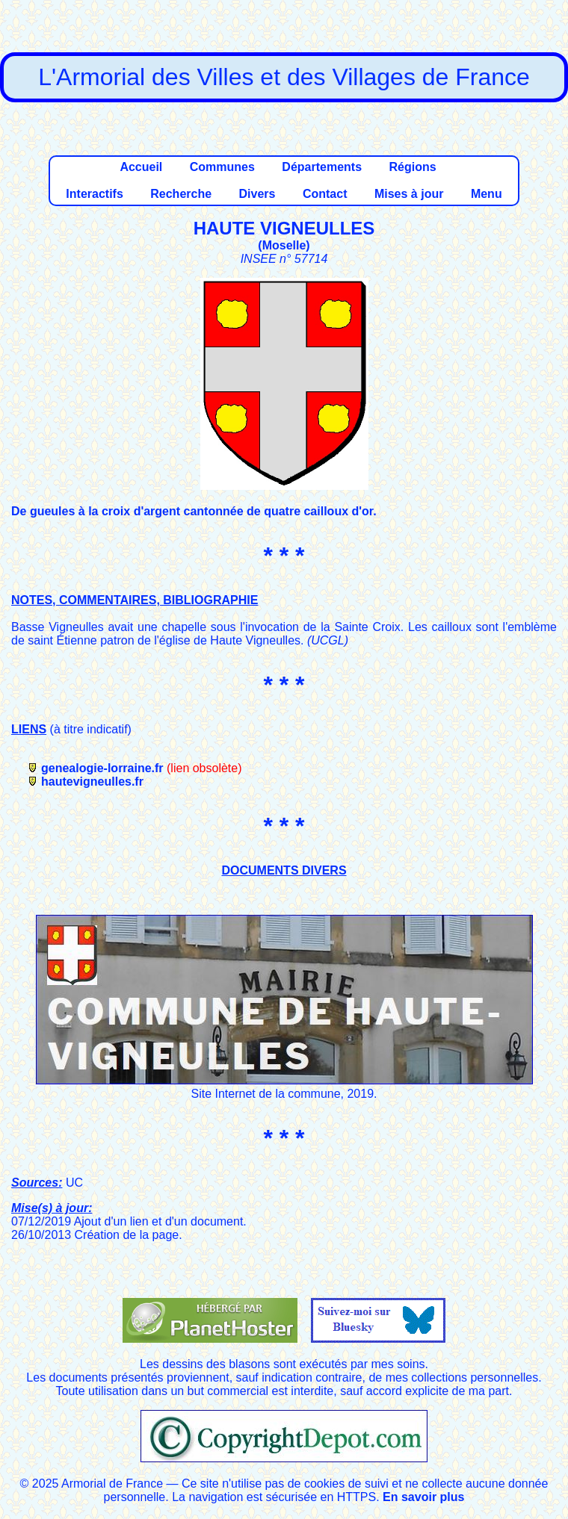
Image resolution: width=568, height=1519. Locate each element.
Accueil (141, 167)
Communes (222, 167)
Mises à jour (408, 193)
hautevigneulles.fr (92, 781)
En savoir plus (423, 1497)
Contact (325, 193)
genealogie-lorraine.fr (102, 768)
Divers (257, 193)
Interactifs (94, 193)
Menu (486, 193)
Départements (322, 167)
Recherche (181, 193)
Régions (412, 167)
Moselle (284, 245)
